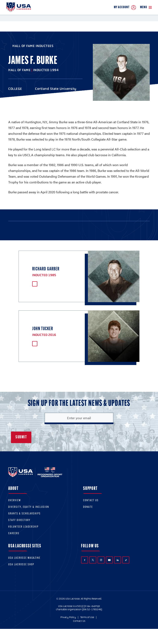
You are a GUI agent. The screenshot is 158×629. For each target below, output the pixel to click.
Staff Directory (19, 520)
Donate (88, 507)
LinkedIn (118, 560)
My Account (125, 7)
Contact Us (91, 500)
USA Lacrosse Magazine (24, 558)
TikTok (126, 560)
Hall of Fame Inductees (32, 46)
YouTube (109, 560)
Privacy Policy (68, 617)
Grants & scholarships (24, 513)
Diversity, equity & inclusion (28, 507)
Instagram (101, 560)
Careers (13, 533)
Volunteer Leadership (23, 526)
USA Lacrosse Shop (21, 564)
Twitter (93, 560)
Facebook (84, 560)
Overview (14, 500)
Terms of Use (87, 617)
